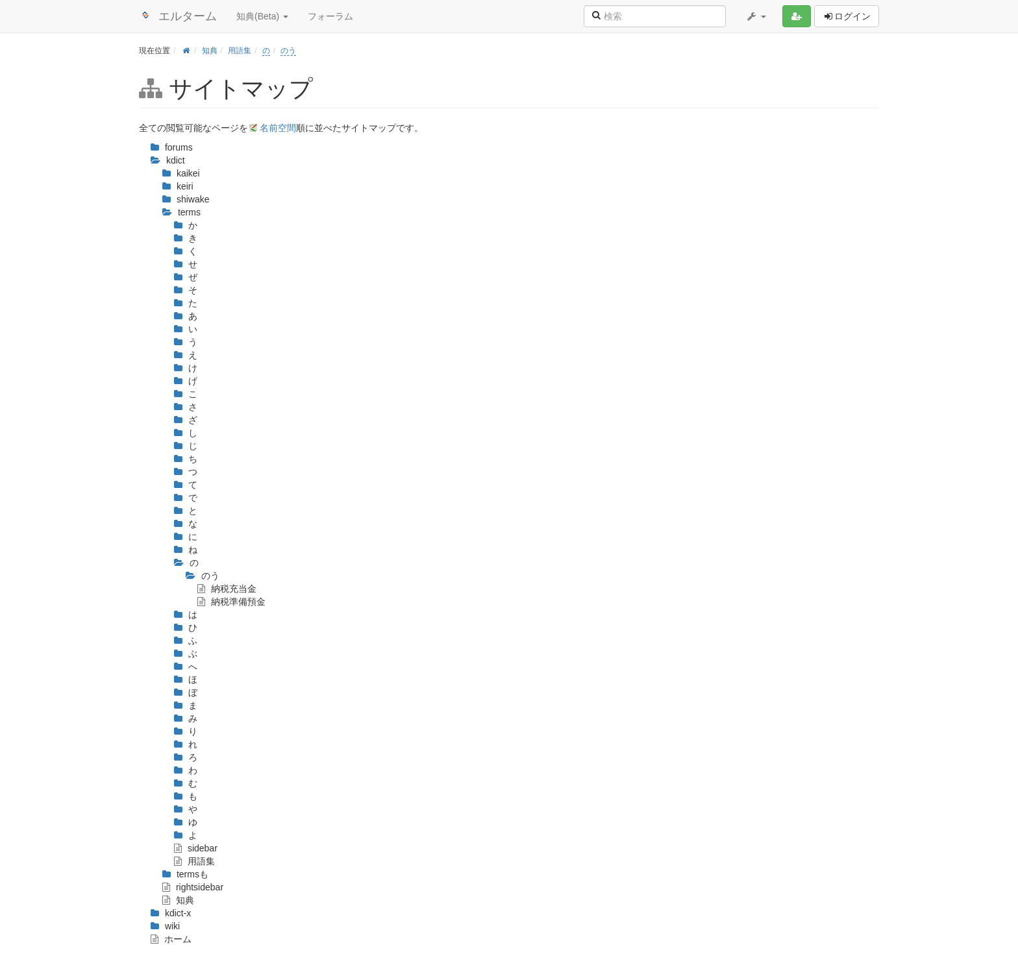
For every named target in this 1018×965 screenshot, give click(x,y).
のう (288, 50)
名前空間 (278, 128)
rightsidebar (192, 887)
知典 (209, 50)
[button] (756, 16)
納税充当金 (226, 588)
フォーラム (330, 16)
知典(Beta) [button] (262, 16)
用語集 (239, 50)
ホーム (171, 939)
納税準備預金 (231, 601)
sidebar (195, 848)
